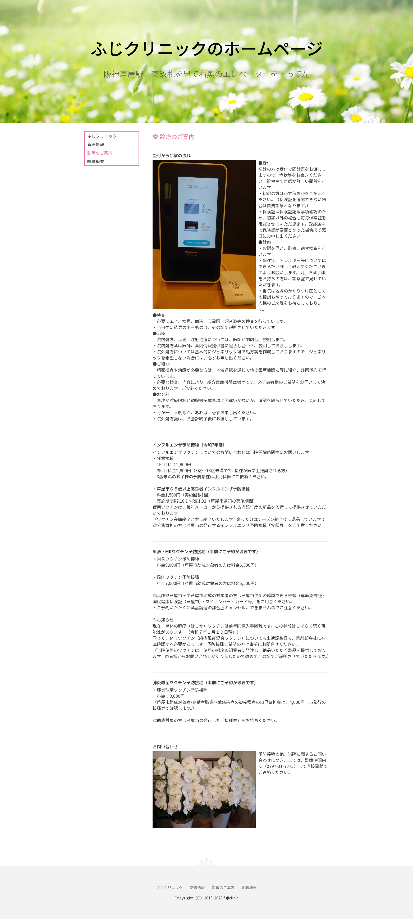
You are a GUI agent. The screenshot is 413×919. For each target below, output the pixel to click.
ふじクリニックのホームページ (206, 48)
